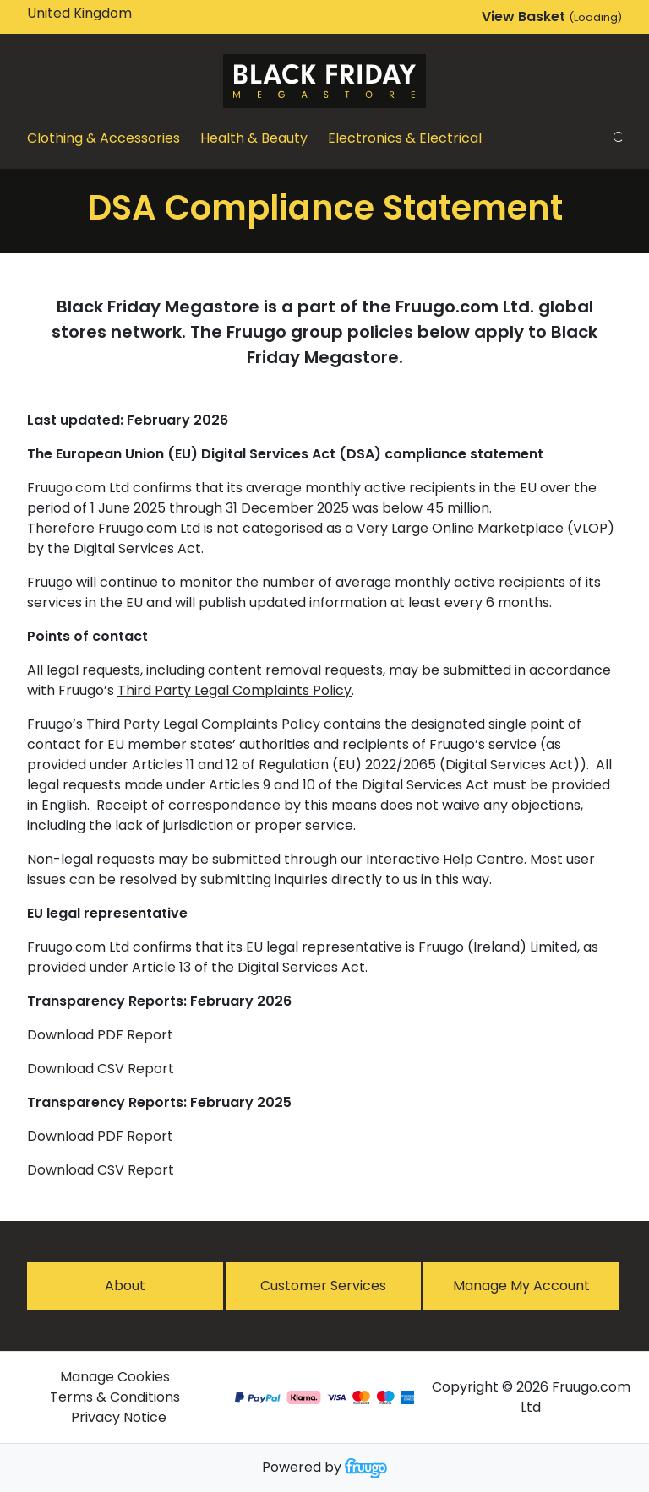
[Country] (98, 13)
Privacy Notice (118, 1417)
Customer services (323, 1285)
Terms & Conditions (115, 1397)
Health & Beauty (254, 138)
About (125, 1285)
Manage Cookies (115, 1376)
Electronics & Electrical (405, 138)
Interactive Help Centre (445, 859)
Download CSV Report (100, 1068)
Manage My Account (521, 1285)
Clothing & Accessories (103, 138)
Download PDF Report (100, 1034)
